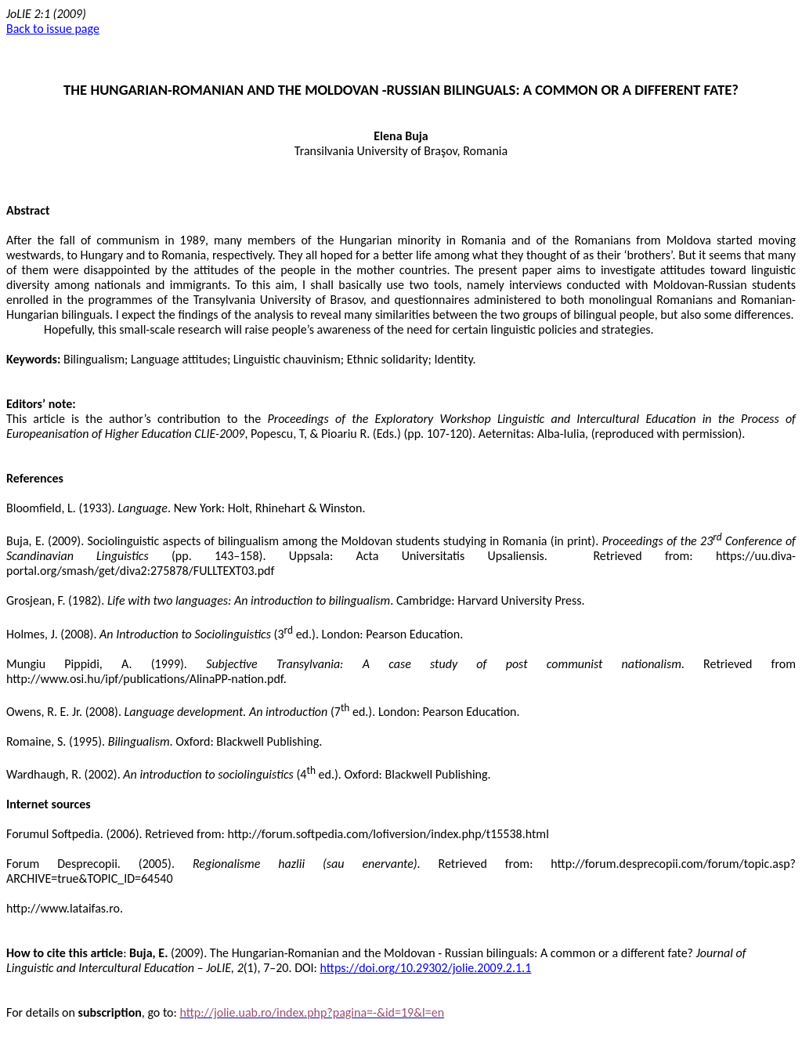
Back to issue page (52, 28)
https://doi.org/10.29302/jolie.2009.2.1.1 (426, 967)
